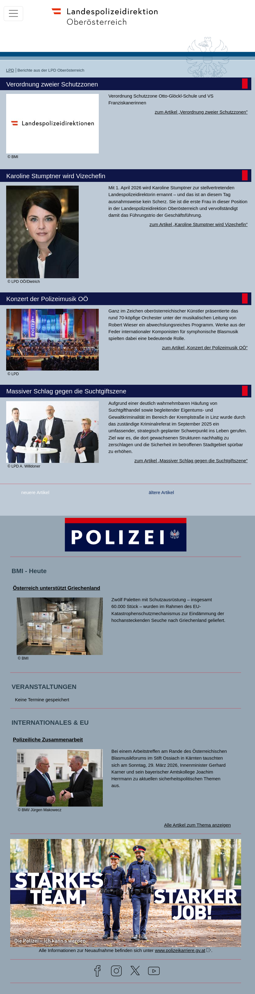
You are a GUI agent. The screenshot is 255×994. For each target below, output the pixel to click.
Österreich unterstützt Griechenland (56, 588)
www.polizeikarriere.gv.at (180, 950)
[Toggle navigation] (13, 13)
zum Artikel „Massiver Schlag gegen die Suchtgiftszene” (191, 460)
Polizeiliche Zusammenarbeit (48, 740)
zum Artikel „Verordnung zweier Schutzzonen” (201, 112)
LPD (10, 70)
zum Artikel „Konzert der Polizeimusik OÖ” (205, 347)
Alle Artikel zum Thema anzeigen (197, 825)
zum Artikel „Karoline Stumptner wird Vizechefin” (198, 224)
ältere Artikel (161, 492)
